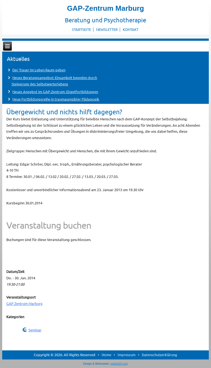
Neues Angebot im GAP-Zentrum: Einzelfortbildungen (55, 91)
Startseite (81, 29)
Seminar (35, 330)
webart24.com (119, 363)
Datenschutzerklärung (159, 354)
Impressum (126, 354)
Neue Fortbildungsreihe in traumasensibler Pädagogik (55, 99)
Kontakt (130, 29)
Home (106, 354)
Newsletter (107, 29)
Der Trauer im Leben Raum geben (38, 69)
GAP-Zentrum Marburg (105, 8)
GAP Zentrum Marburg (24, 303)
